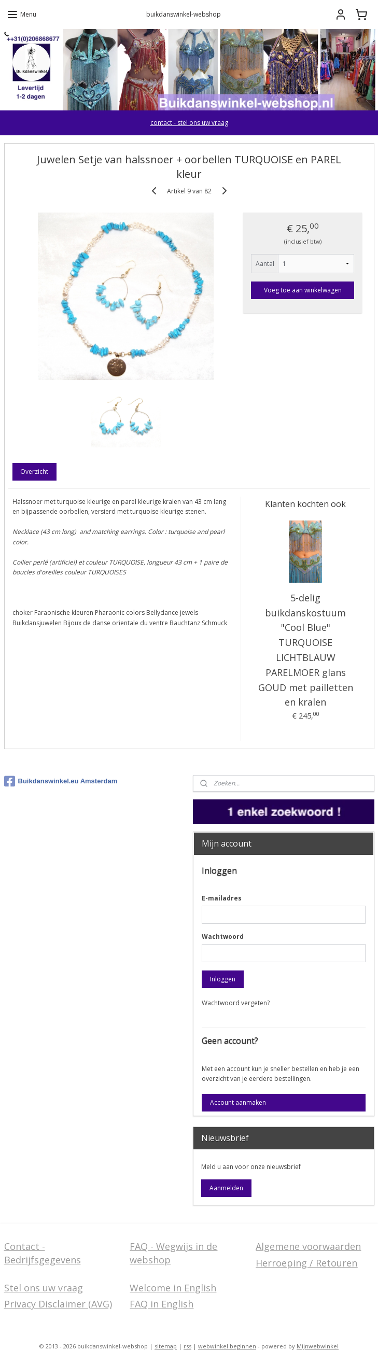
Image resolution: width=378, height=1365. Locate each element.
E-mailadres (222, 898)
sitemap (166, 1346)
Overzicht (34, 471)
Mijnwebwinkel (318, 1346)
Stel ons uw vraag (43, 1288)
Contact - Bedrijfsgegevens (42, 1252)
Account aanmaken (238, 1102)
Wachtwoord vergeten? (236, 1002)
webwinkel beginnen (227, 1346)
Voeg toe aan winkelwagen (303, 290)
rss (187, 1346)
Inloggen (222, 979)
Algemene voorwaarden (308, 1246)
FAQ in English (161, 1304)
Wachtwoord (223, 936)
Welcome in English (173, 1288)
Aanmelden (226, 1188)
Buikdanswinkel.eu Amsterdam (61, 781)
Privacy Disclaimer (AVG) (58, 1304)
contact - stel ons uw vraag (189, 122)
